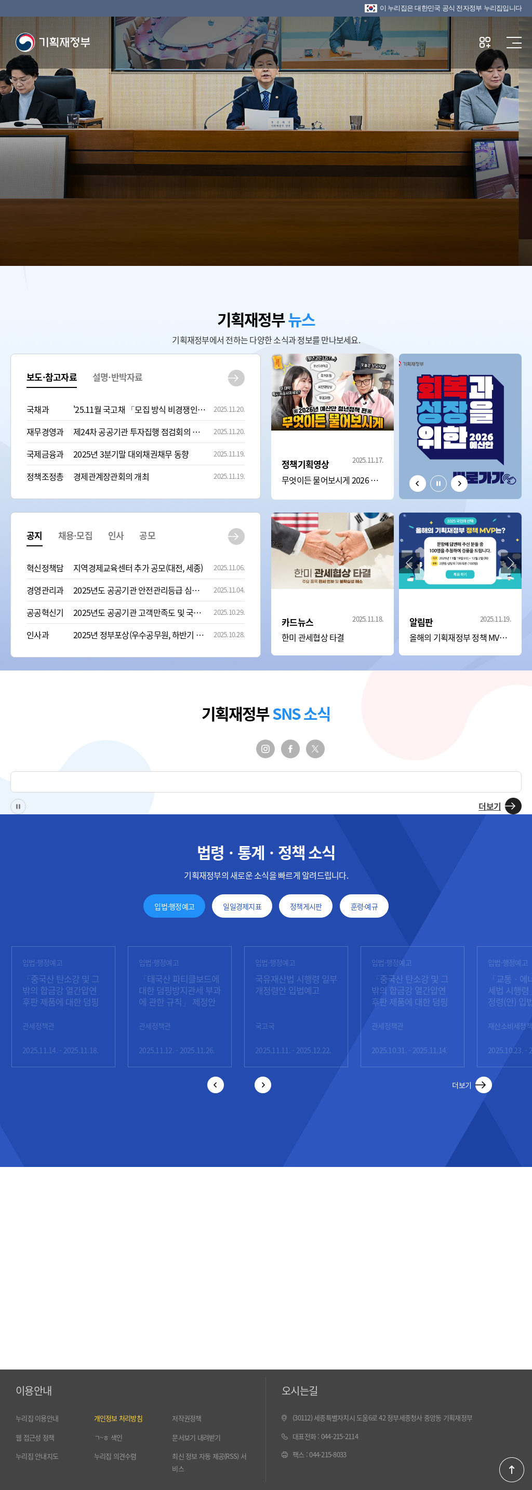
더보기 (489, 806)
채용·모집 (75, 535)
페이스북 (290, 749)
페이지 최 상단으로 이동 (511, 1469)
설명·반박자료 (117, 376)
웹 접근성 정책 (35, 1437)
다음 (459, 483)
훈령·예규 (364, 906)
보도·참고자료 (51, 376)
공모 (147, 535)
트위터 (315, 749)
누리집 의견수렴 (115, 1456)
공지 (34, 535)
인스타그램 (265, 749)
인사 (116, 535)
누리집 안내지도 (37, 1456)
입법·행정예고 (174, 906)
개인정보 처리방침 (118, 1418)
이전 (417, 483)
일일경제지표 (242, 906)
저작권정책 (186, 1418)
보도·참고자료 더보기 (236, 378)
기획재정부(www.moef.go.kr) (53, 42)
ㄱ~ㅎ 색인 (108, 1437)
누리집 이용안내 (37, 1418)
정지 (438, 483)
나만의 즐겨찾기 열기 (485, 42)
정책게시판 (306, 906)
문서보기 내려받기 (196, 1437)
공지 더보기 (236, 536)
